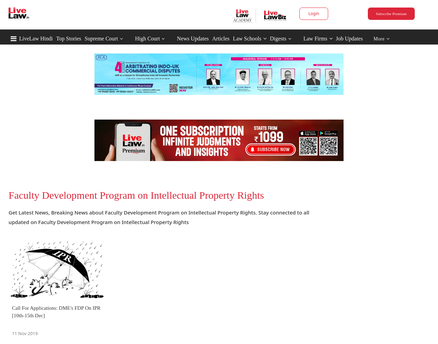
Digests (278, 38)
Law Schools (250, 38)
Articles (221, 38)
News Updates (193, 38)
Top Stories (68, 38)
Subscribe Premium (391, 14)
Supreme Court (101, 38)
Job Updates (349, 38)
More (382, 38)
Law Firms (318, 38)
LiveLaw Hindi (36, 38)
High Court (147, 38)
